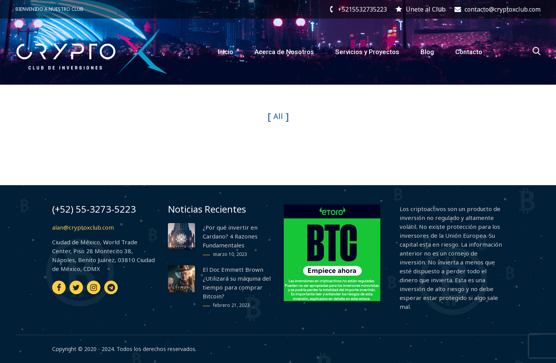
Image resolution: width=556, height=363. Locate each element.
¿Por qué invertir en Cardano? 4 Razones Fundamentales (230, 236)
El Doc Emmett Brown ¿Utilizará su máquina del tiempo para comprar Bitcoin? (237, 283)
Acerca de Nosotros (284, 52)
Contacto (468, 52)
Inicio (225, 52)
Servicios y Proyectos (367, 52)
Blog (427, 52)
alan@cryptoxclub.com (83, 227)
